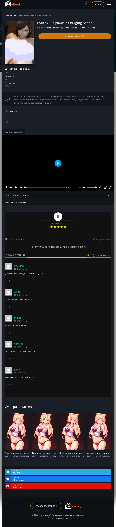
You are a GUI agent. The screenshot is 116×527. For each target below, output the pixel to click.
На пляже (83, 27)
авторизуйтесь (102, 239)
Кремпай (65, 27)
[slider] (44, 187)
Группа (60, 479)
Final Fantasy (53, 27)
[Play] (15, 187)
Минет (74, 27)
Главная (8, 15)
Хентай (92, 27)
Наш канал (60, 486)
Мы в (60, 471)
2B (15, 15)
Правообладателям (46, 506)
